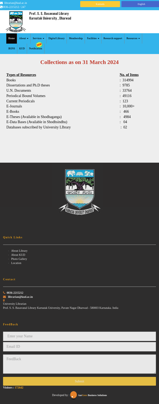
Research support (113, 38)
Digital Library (57, 38)
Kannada (100, 4)
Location (16, 263)
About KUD (18, 254)
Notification (36, 47)
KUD (22, 48)
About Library (19, 250)
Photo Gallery (19, 259)
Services (38, 38)
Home (11, 38)
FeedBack (10, 324)
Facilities (93, 38)
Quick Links (13, 237)
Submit (79, 381)
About (24, 38)
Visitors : (13, 387)
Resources (133, 38)
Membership (76, 38)
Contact (9, 279)
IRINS (11, 48)
